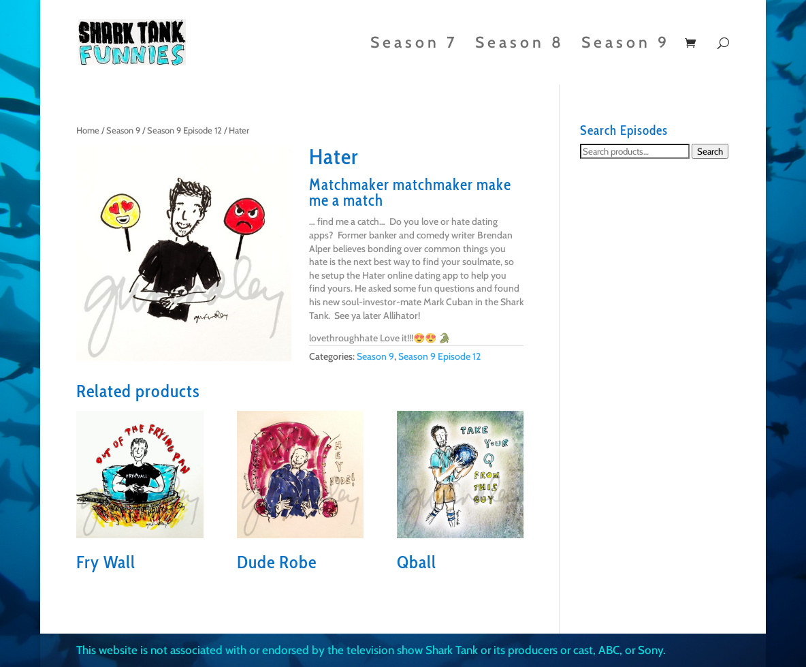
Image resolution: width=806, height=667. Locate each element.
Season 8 (519, 44)
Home (87, 130)
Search (710, 151)
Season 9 (625, 44)
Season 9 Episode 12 (184, 130)
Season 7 (414, 44)
